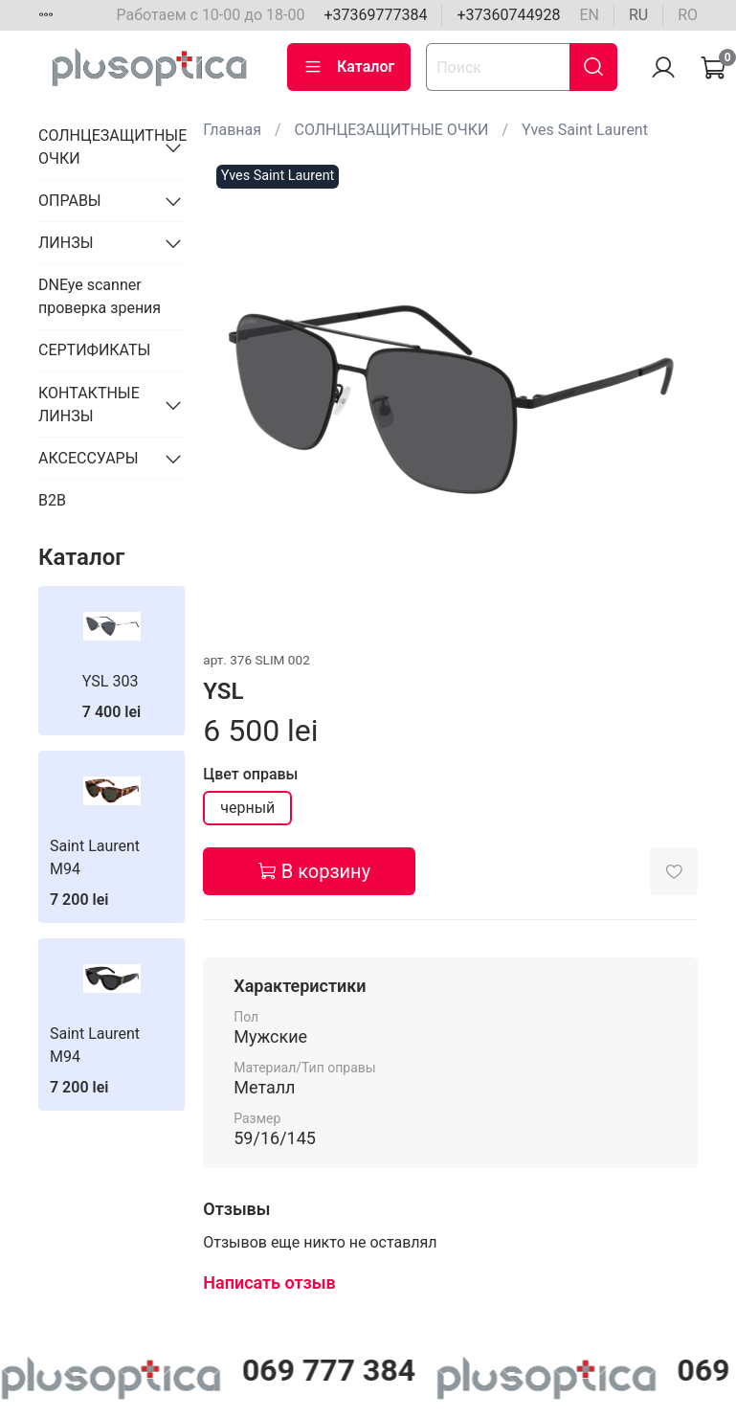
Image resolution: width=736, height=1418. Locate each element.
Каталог (348, 67)
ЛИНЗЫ (66, 243)
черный (247, 808)
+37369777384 (375, 15)
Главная (232, 130)
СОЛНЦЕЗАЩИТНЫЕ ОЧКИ (392, 130)
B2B (52, 500)
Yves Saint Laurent (585, 130)
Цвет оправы (250, 774)
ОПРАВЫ (69, 200)
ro (688, 15)
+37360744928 (508, 15)
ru (638, 15)
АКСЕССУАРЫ (88, 458)
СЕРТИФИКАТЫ (94, 350)
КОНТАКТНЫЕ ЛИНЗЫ (89, 404)
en (589, 15)
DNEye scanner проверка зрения (99, 296)
